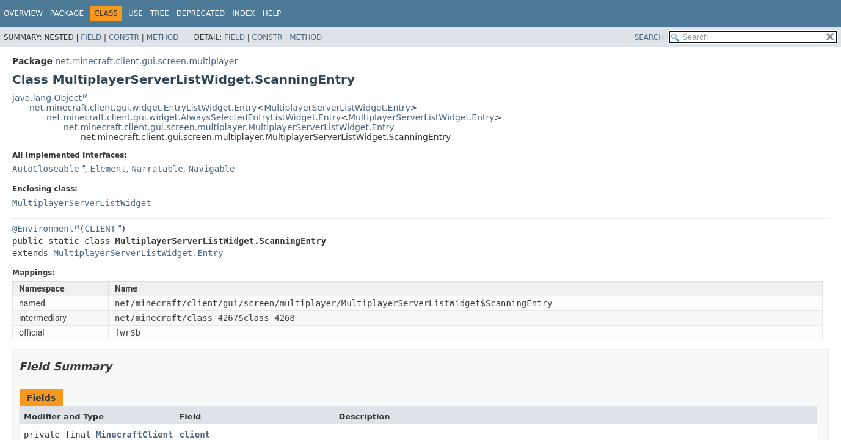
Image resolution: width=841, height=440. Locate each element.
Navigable (212, 169)
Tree (159, 13)
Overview (23, 13)
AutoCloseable (45, 169)
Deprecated (201, 13)
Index (243, 13)
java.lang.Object (47, 98)
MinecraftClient (134, 434)
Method (163, 37)
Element (108, 169)
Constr (124, 37)
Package (67, 13)
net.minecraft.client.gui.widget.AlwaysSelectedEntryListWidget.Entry (193, 117)
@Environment (43, 228)
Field (91, 37)
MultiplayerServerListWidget (81, 203)
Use (135, 13)
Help (272, 13)
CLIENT (100, 228)
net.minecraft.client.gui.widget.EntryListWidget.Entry (143, 107)
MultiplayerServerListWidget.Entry (337, 107)
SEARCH (649, 37)
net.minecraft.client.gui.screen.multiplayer (146, 61)
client (194, 434)
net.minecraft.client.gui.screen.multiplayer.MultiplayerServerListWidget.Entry (229, 127)
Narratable (157, 169)
